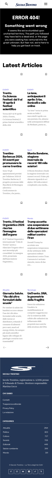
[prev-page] (5, 348)
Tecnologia (31, 290)
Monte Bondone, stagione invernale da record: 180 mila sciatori (37, 160)
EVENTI (6, 90)
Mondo (30, 218)
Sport (29, 150)
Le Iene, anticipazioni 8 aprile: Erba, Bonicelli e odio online (36, 100)
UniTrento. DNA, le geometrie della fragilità (37, 296)
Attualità (6, 290)
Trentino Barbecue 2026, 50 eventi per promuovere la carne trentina (13, 160)
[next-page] (47, 348)
